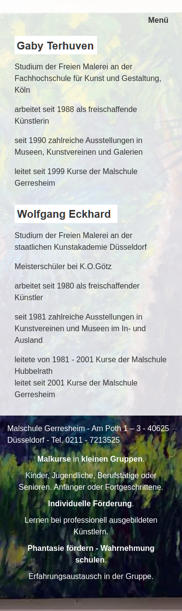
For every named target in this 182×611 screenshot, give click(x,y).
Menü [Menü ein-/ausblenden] (158, 20)
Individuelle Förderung (90, 503)
